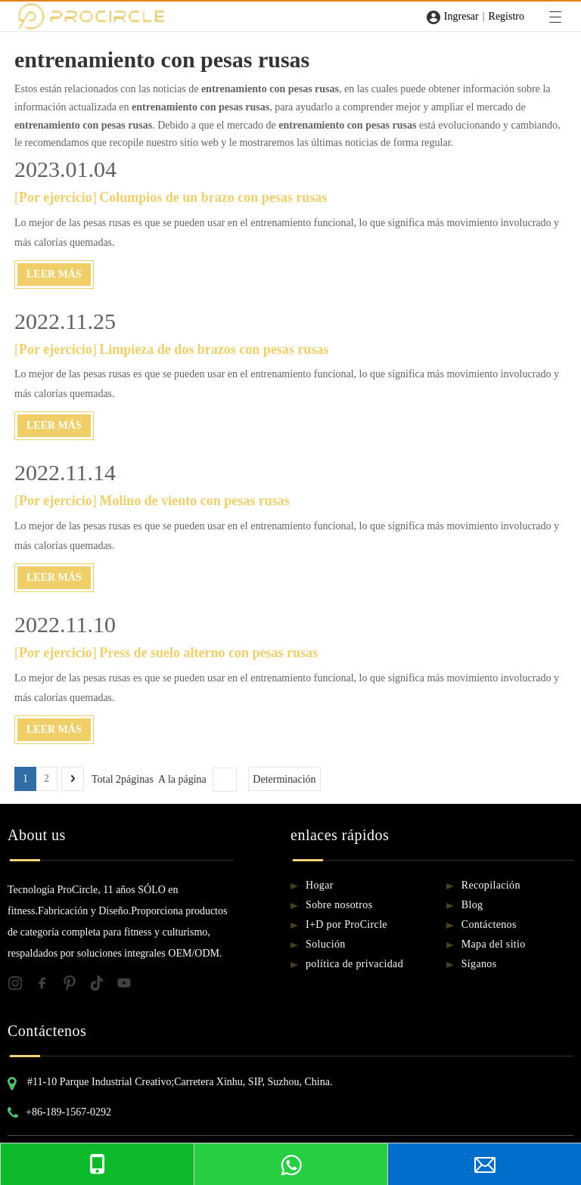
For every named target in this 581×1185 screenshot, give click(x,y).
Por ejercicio (55, 197)
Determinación (284, 779)
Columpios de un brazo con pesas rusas (213, 197)
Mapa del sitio (493, 944)
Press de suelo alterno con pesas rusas (208, 652)
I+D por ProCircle (346, 924)
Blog (472, 904)
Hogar (320, 885)
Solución (326, 944)
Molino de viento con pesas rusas (194, 500)
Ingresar (461, 16)
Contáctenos (489, 924)
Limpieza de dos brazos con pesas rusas (213, 349)
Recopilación (490, 885)
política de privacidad (354, 963)
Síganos (479, 963)
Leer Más (54, 274)
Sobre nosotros (339, 904)
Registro (506, 16)
